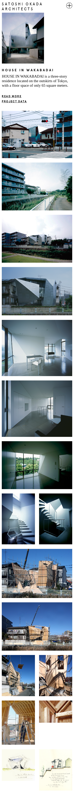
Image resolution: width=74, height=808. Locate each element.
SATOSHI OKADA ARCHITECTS (22, 6)
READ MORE (12, 96)
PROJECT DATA (14, 101)
